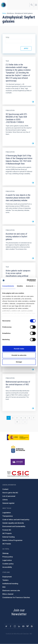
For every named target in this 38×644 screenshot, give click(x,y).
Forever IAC (6, 530)
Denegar (19, 362)
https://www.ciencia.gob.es (18, 437)
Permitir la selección (19, 355)
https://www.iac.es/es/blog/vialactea (32, 626)
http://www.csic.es (18, 473)
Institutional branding (10, 584)
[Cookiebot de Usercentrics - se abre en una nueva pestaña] (27, 280)
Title (7, 37)
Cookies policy (7, 564)
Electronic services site (11, 590)
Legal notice (7, 560)
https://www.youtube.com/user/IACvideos (23, 626)
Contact (5, 489)
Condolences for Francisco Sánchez (16, 597)
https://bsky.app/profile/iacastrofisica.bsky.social (27, 626)
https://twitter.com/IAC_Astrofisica (6, 626)
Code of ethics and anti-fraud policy (15, 520)
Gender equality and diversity (13, 523)
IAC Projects (7, 533)
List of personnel (8, 496)
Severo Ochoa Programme (12, 540)
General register (8, 503)
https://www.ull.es (18, 462)
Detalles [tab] (20, 286)
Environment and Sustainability (13, 526)
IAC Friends (6, 544)
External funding (8, 537)
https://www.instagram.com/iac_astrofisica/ (15, 626)
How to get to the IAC (10, 493)
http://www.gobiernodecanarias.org (18, 449)
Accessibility (7, 567)
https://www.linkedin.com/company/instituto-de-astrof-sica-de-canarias (19, 626)
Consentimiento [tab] (8, 286)
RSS (3, 587)
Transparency (7, 516)
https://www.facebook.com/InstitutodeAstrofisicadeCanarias (10, 626)
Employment (7, 577)
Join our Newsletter (19, 612)
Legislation (6, 513)
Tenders (5, 580)
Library (5, 500)
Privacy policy (7, 557)
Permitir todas (19, 349)
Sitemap (5, 553)
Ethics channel (7, 594)
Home (4, 13)
